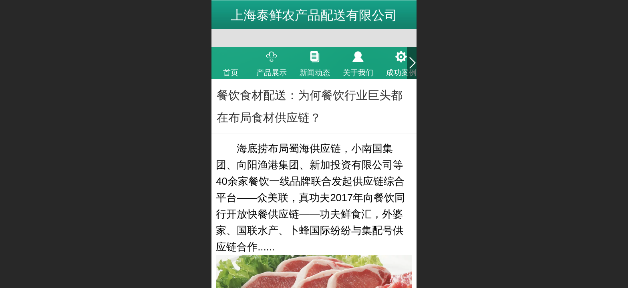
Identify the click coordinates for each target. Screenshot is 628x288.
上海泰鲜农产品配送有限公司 (314, 15)
